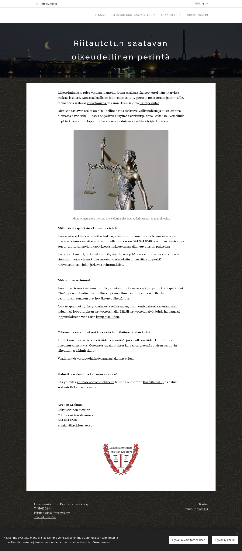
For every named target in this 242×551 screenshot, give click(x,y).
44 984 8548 (68, 420)
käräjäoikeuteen (107, 317)
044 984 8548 (152, 382)
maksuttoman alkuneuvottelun (133, 246)
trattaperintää (149, 103)
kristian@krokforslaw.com (76, 425)
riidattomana (97, 103)
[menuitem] (191, 15)
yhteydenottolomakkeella (95, 382)
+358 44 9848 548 (45, 517)
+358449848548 (48, 3)
